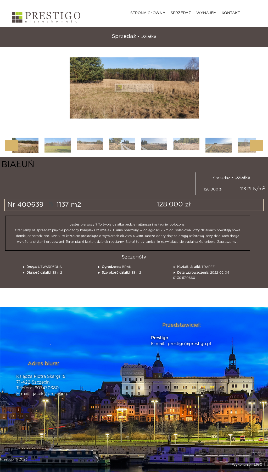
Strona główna (147, 13)
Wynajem (206, 13)
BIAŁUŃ (17, 164)
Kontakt (231, 13)
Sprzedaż (181, 13)
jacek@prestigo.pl (51, 394)
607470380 (47, 388)
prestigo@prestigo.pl (189, 344)
